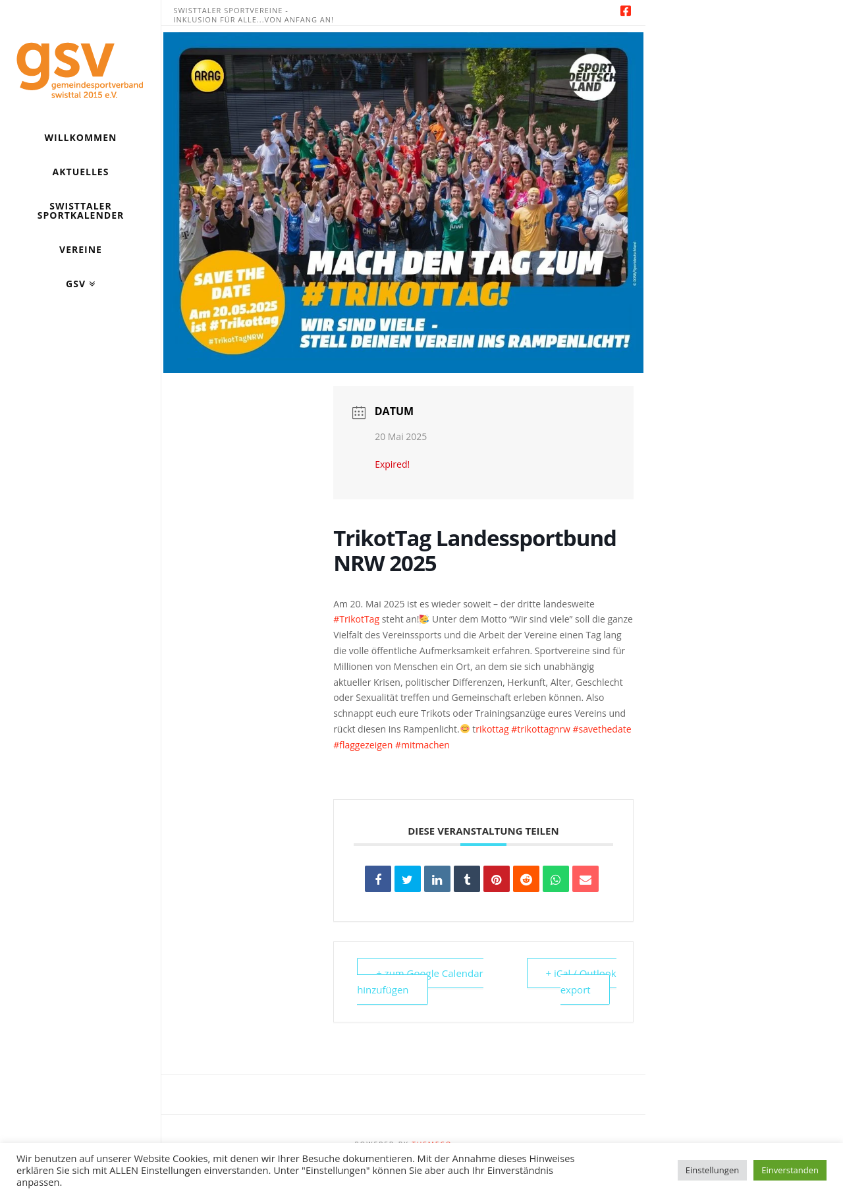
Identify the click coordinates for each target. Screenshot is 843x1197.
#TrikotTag (356, 619)
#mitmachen (422, 744)
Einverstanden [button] (790, 1170)
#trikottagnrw (540, 729)
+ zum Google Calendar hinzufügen (420, 981)
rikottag (492, 729)
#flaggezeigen (363, 744)
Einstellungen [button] (712, 1170)
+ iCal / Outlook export (581, 981)
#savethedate (602, 729)
